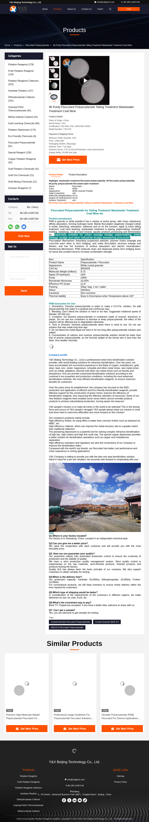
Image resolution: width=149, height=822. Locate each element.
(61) (21, 144)
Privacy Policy (120, 782)
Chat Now (24, 236)
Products (58, 9)
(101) (21, 99)
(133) (21, 73)
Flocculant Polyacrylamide (37, 45)
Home (45, 9)
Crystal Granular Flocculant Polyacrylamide (70, 622)
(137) (20, 90)
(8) (22, 136)
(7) (19, 188)
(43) (22, 161)
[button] (54, 101)
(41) (23, 117)
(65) (23, 123)
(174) (22, 130)
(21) (21, 175)
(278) (21, 64)
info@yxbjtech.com (104, 2)
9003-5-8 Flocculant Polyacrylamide (67, 627)
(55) (19, 109)
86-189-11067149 (130, 2)
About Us (71, 9)
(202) (23, 83)
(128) (19, 152)
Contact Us (86, 9)
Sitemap (120, 776)
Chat (129, 9)
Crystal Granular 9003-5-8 (107, 622)
